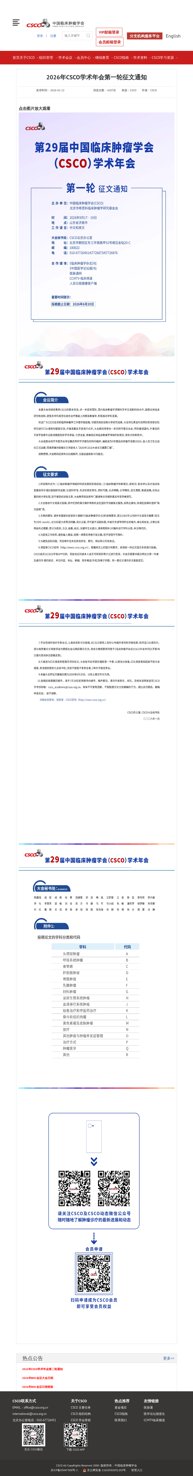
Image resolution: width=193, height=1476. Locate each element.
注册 (53, 36)
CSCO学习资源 (165, 57)
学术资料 (142, 57)
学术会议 (67, 57)
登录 (40, 36)
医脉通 (148, 1408)
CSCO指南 (123, 57)
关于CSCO (29, 57)
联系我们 (121, 1420)
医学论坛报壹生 (154, 1414)
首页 (16, 57)
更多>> (168, 1358)
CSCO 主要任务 (81, 1408)
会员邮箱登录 (109, 42)
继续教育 (104, 57)
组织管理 (48, 57)
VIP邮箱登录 (109, 32)
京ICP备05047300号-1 (64, 1470)
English (173, 36)
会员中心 (86, 57)
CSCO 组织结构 (81, 1414)
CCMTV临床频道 (154, 1420)
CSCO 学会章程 (81, 1420)
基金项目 (121, 1408)
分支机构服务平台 (145, 36)
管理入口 (136, 1470)
